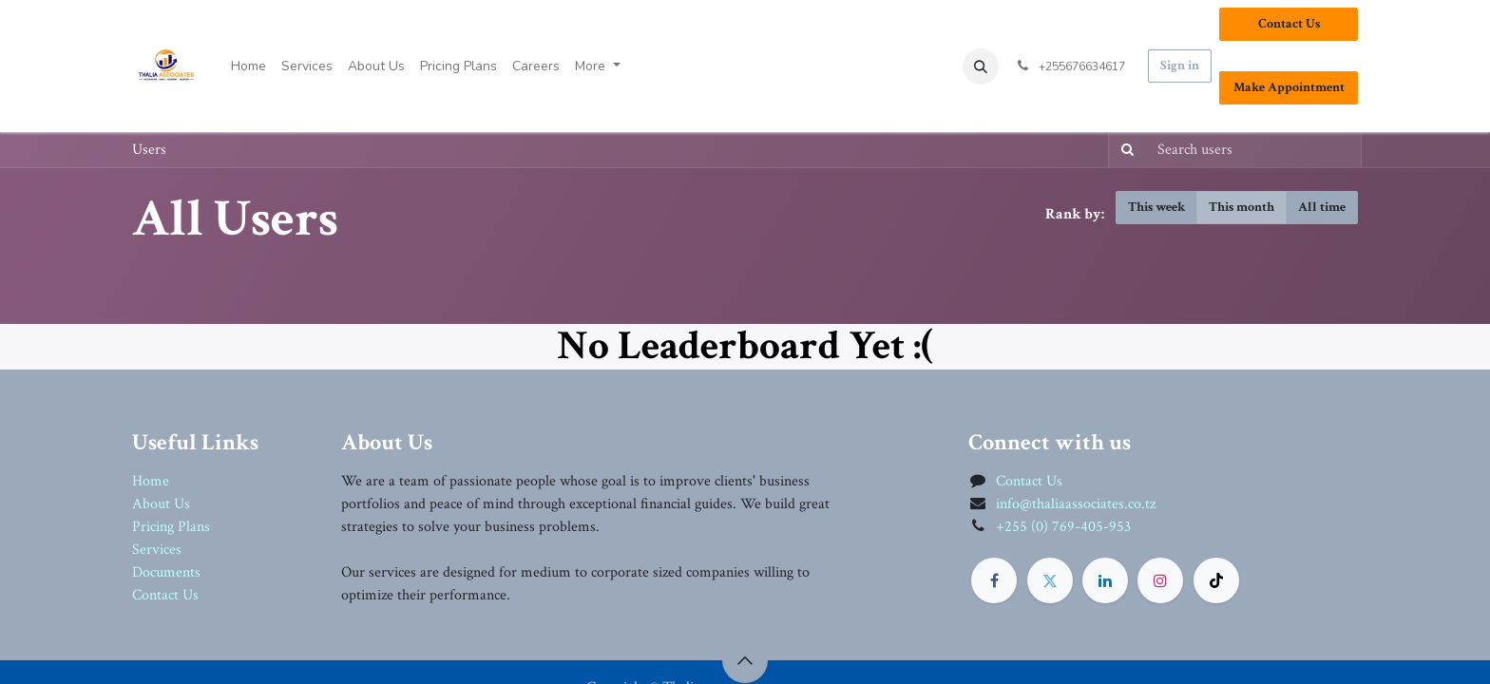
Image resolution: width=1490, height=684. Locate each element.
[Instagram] (1160, 580)
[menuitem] (248, 66)
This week (1156, 207)
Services (156, 550)
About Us (161, 504)
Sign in (1179, 65)
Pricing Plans (171, 527)
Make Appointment (1289, 87)
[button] (981, 66)
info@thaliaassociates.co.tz (1076, 504)
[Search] (1123, 150)
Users (149, 150)
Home (150, 481)
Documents (166, 572)
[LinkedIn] (1105, 580)
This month (1241, 207)
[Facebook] (994, 580)
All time (1322, 207)
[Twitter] (1050, 580)
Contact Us (1289, 23)
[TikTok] (1216, 580)
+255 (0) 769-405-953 (1063, 527)
